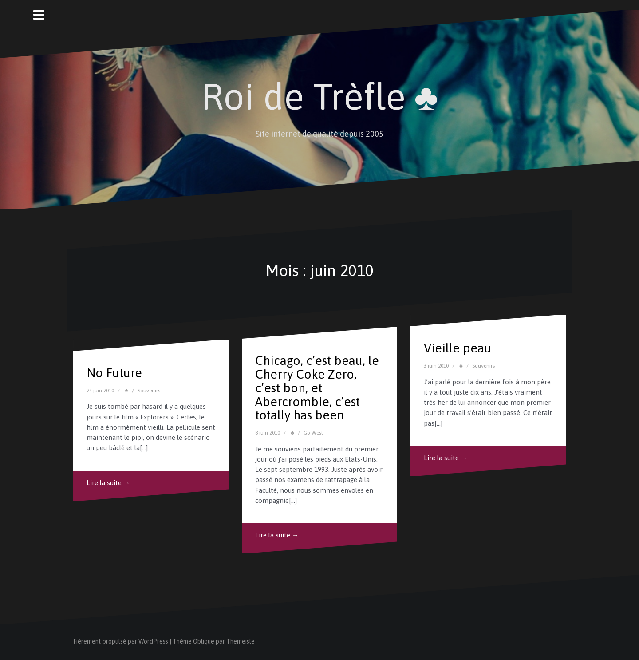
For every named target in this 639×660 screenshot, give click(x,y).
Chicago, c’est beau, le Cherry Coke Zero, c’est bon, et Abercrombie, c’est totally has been (317, 387)
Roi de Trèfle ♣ (319, 96)
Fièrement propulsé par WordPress (120, 641)
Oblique (203, 641)
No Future (114, 373)
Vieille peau (457, 348)
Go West (313, 433)
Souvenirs (149, 390)
